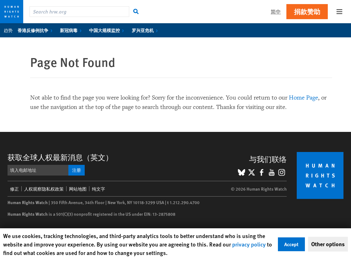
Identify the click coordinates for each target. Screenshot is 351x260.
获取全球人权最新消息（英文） (60, 157)
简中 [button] (276, 11)
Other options (328, 244)
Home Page (303, 97)
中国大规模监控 (107, 30)
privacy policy (249, 244)
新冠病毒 (72, 30)
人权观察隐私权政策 (44, 189)
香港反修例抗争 (36, 30)
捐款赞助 (307, 11)
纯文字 (98, 189)
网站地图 (78, 189)
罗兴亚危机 (146, 30)
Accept (291, 244)
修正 (14, 189)
